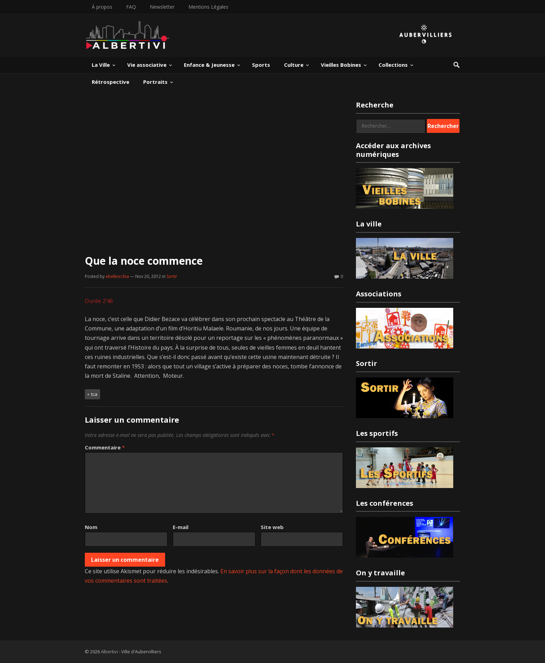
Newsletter (162, 6)
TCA (94, 394)
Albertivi (109, 651)
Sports (261, 64)
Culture (293, 64)
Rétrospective (110, 81)
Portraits (155, 81)
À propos (102, 6)
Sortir (171, 276)
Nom (91, 527)
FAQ (131, 6)
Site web (272, 527)
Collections (393, 64)
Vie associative (146, 64)
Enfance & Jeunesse (209, 64)
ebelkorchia (117, 276)
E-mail (180, 527)
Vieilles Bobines (341, 64)
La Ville (101, 64)
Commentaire (105, 447)
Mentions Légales (208, 6)
